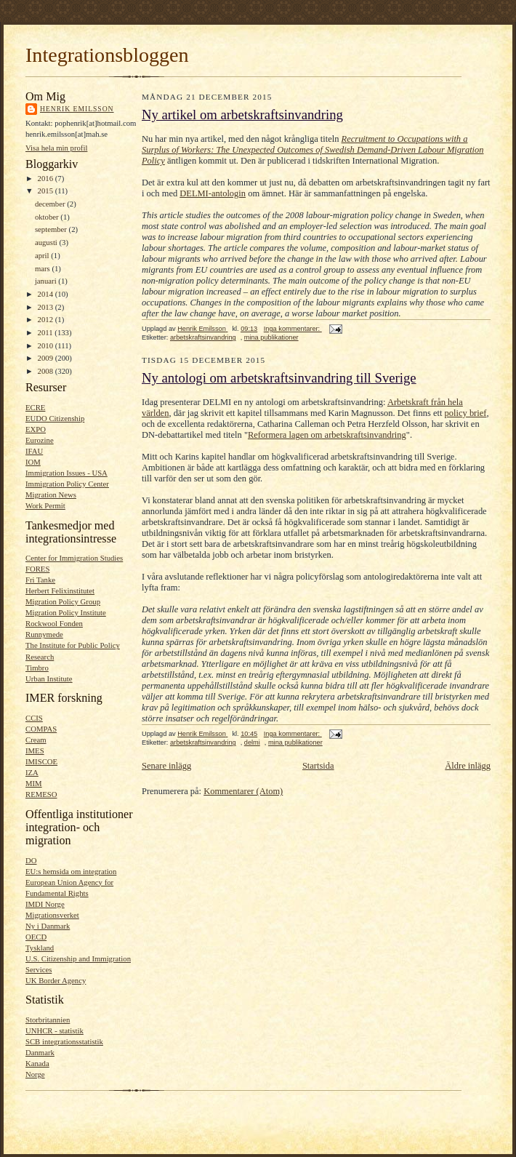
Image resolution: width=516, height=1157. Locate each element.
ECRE (35, 407)
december (51, 203)
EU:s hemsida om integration (70, 871)
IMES (34, 750)
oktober (47, 216)
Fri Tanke (40, 579)
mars (43, 268)
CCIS (34, 717)
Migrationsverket (52, 914)
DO (30, 860)
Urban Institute (49, 678)
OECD (36, 936)
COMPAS (41, 728)
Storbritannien (47, 1019)
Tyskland (39, 947)
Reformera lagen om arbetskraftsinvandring (327, 435)
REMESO (41, 794)
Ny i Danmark (47, 925)
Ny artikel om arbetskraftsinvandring (242, 114)
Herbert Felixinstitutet (59, 590)
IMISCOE (41, 761)
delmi (252, 742)
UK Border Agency (55, 980)
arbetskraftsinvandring (203, 337)
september (52, 229)
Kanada (37, 1063)
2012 (46, 319)
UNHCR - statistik (54, 1030)
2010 (46, 345)
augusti (47, 242)
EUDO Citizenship (54, 418)
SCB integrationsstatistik (64, 1041)
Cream (36, 739)
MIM (33, 783)
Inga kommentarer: (293, 328)
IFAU (34, 451)
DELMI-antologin (213, 193)
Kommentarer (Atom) (243, 791)
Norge (35, 1074)
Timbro (37, 667)
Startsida (318, 766)
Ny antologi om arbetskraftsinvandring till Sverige (279, 377)
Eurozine (39, 440)
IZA (32, 772)
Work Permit (45, 505)
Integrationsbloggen (107, 55)
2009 (46, 357)
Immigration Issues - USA (66, 472)
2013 (46, 307)
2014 (46, 293)
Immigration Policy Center (67, 483)
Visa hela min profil (56, 147)
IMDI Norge (45, 904)
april (43, 255)
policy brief (466, 413)
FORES (37, 568)
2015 (46, 190)
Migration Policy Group (62, 601)
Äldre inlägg (468, 766)
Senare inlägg (166, 766)
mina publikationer (271, 337)
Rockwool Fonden (54, 623)
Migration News (50, 494)
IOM (33, 461)
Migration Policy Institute (65, 612)
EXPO (35, 429)
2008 (46, 371)
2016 (46, 178)
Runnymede (44, 634)
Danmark (40, 1052)
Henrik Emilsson (77, 109)
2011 (46, 332)
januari (46, 280)
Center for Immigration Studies (74, 557)
